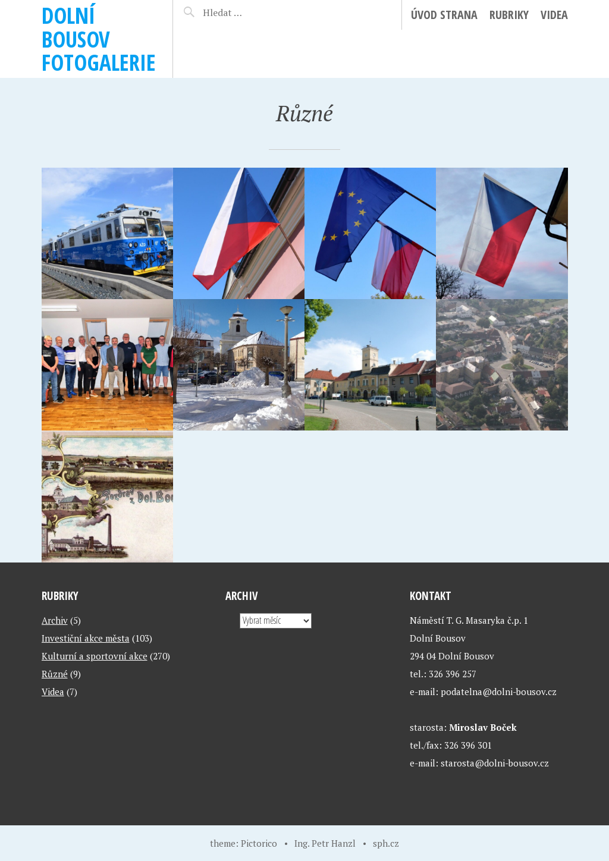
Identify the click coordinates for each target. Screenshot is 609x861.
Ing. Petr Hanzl (325, 843)
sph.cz (386, 843)
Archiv (55, 620)
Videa (554, 15)
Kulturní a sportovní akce (94, 656)
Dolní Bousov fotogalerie (99, 38)
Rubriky (509, 15)
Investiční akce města (86, 638)
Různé (55, 674)
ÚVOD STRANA (444, 15)
